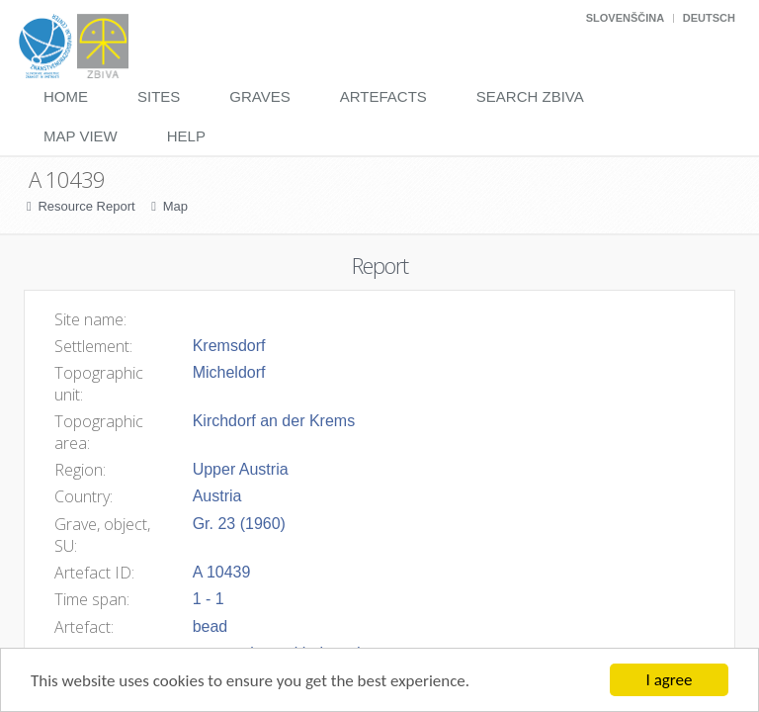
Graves (259, 96)
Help (186, 136)
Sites (158, 96)
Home (65, 96)
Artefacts (383, 96)
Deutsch (709, 18)
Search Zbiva (530, 96)
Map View (80, 136)
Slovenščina (625, 18)
